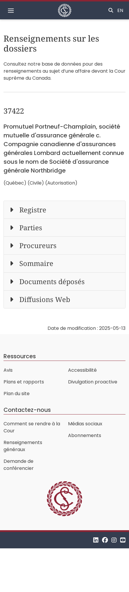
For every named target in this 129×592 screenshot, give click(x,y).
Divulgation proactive (92, 381)
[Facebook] (105, 540)
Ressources (20, 356)
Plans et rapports (24, 381)
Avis (8, 370)
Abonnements (84, 435)
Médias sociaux (85, 423)
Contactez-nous (27, 410)
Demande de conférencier (19, 465)
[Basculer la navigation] (11, 11)
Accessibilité (82, 370)
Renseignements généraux (23, 446)
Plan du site (17, 393)
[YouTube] (122, 540)
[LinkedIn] (96, 540)
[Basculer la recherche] (111, 10)
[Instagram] (114, 540)
